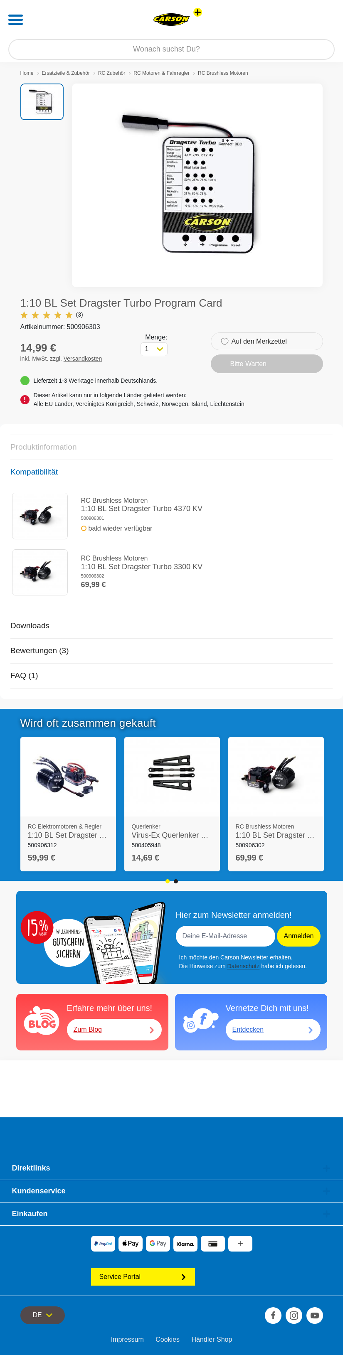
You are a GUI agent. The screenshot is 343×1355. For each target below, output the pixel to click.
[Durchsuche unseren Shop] (171, 49)
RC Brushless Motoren (223, 73)
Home (27, 73)
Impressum (127, 1339)
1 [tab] (167, 881)
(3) (51, 314)
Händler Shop (212, 1339)
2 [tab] (176, 881)
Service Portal (143, 1276)
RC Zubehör (111, 73)
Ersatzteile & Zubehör (66, 73)
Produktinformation (43, 447)
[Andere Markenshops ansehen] (197, 12)
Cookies (167, 1339)
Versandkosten (83, 358)
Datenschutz (243, 966)
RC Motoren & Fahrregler (161, 73)
